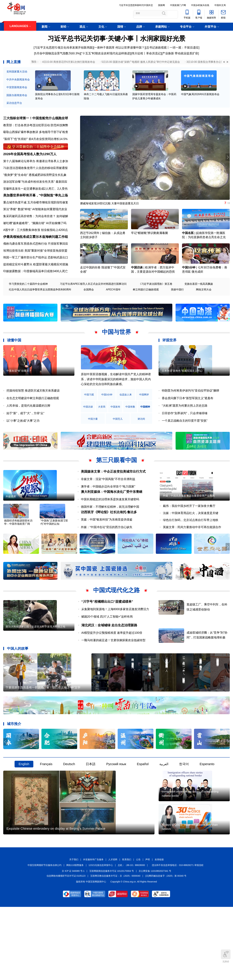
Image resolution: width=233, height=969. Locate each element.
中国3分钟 (188, 283)
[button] (227, 160)
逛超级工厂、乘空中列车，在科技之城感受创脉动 (212, 636)
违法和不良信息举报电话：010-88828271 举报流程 (177, 926)
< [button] (224, 62)
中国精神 (90, 434)
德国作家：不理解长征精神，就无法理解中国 (110, 527)
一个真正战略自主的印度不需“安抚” (184, 436)
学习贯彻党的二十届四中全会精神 (28, 299)
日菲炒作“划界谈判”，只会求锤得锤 (184, 429)
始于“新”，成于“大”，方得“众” (25, 429)
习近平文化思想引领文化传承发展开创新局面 (63, 47)
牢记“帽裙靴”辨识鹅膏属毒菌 (149, 242)
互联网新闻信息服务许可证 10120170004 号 (111, 932)
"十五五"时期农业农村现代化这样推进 (105, 53)
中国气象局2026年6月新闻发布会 (200, 100)
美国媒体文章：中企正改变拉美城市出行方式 (113, 487)
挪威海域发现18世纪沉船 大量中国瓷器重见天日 (111, 206)
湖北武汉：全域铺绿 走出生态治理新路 (109, 652)
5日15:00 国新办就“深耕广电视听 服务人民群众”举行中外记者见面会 (141, 62)
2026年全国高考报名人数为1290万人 (29, 161)
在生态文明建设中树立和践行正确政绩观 (32, 414)
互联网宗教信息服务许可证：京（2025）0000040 (115, 937)
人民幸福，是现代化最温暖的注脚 (28, 421)
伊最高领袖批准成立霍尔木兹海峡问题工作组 (35, 252)
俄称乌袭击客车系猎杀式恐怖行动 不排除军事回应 (35, 259)
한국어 (184, 804)
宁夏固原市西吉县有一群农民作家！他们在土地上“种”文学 (43, 727)
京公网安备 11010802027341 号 (155, 932)
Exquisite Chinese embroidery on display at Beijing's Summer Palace (55, 890)
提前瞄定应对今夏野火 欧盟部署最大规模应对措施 (35, 280)
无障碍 (226, 956)
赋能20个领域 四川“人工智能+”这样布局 (107, 644)
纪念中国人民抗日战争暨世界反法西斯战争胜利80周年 (40, 305)
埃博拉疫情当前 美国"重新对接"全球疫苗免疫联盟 (35, 266)
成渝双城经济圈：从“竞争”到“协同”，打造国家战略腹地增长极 (212, 659)
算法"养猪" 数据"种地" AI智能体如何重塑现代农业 (35, 220)
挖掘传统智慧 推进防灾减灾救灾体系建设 (33, 406)
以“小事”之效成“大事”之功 (22, 436)
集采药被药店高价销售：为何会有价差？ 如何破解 (35, 227)
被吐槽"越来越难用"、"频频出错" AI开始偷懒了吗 (34, 234)
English (24, 804)
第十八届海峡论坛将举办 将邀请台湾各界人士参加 (35, 168)
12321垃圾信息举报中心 (101, 926)
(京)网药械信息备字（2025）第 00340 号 (165, 937)
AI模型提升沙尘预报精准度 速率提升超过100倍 (111, 660)
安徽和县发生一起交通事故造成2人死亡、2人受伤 (35, 195)
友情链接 (159, 920)
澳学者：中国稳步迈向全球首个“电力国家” (108, 502)
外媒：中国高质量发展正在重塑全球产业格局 (189, 521)
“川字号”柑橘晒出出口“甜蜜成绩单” (107, 629)
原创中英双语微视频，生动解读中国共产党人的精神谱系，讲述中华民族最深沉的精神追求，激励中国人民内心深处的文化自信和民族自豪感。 (116, 395)
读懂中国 (14, 356)
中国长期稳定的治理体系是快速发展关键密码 (110, 520)
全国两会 (88, 305)
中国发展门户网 (178, 5)
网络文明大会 (203, 305)
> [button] (227, 62)
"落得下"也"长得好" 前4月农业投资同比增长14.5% (35, 141)
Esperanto (207, 804)
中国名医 (188, 242)
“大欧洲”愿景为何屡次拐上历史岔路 (184, 421)
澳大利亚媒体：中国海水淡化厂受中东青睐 (111, 513)
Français (46, 804)
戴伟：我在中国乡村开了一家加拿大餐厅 (189, 531)
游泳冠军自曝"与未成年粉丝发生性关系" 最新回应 (35, 188)
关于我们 (73, 920)
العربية (163, 804)
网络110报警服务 (75, 926)
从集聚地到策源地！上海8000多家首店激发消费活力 (115, 636)
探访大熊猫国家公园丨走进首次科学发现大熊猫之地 (35, 664)
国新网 (161, 5)
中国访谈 (137, 283)
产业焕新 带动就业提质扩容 (180, 53)
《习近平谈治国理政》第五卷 (155, 299)
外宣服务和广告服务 (93, 920)
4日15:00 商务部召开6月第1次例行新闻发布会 (68, 62)
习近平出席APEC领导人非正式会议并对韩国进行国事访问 (93, 299)
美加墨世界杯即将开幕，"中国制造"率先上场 (35, 207)
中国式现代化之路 (116, 617)
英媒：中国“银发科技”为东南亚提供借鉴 (106, 545)
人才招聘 (112, 920)
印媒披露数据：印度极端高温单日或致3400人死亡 (35, 287)
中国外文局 (220, 5)
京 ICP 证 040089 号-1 (73, 932)
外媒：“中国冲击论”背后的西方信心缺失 (106, 553)
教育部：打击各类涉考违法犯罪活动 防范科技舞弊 (35, 127)
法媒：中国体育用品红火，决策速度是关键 (190, 538)
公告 (138, 920)
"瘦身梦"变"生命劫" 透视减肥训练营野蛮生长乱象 (35, 181)
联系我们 (126, 920)
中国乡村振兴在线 (200, 5)
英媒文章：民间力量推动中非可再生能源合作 (192, 553)
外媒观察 (11, 522)
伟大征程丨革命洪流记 (146, 53)
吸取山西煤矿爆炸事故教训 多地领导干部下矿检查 (35, 134)
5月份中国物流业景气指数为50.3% (57, 53)
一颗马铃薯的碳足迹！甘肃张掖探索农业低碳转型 (113, 667)
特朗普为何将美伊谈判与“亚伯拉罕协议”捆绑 (190, 406)
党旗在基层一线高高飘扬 (198, 299)
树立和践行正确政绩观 (146, 305)
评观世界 (169, 356)
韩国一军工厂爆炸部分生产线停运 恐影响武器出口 (35, 273)
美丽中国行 (177, 305)
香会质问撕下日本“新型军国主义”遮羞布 (187, 414)
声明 (147, 920)
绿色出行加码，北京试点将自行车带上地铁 (190, 546)
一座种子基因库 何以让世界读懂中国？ (119, 47)
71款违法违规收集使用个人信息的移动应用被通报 (35, 175)
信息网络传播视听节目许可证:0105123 (66, 937)
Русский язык (116, 804)
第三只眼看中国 (116, 476)
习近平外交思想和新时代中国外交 (136, 5)
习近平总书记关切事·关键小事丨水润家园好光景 (116, 38)
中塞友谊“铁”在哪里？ (19, 396)
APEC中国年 (113, 305)
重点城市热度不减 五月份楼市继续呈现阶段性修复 (35, 213)
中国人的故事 (17, 676)
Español (143, 804)
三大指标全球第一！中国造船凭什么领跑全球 (35, 120)
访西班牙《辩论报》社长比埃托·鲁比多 (109, 538)
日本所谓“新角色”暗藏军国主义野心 (182, 396)
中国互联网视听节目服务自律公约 (44, 926)
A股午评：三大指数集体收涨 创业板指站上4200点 (35, 241)
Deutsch (69, 804)
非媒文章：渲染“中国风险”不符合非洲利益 (108, 495)
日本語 (90, 804)
